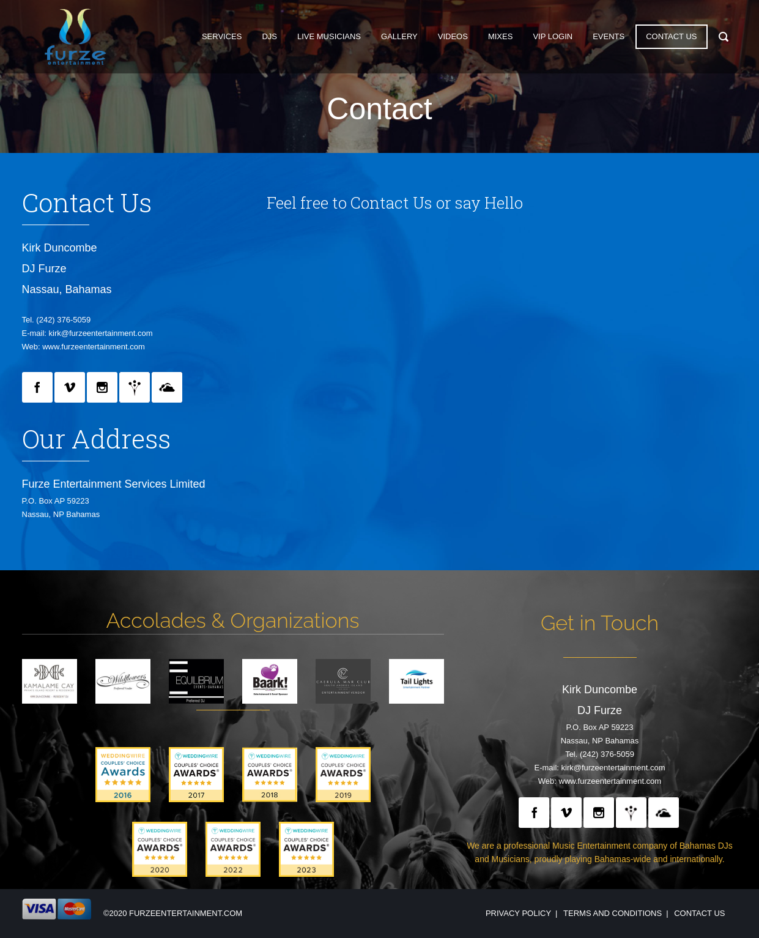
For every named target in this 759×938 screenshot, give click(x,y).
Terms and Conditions (612, 913)
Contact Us (699, 913)
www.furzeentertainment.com (93, 346)
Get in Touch (600, 623)
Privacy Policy (518, 913)
